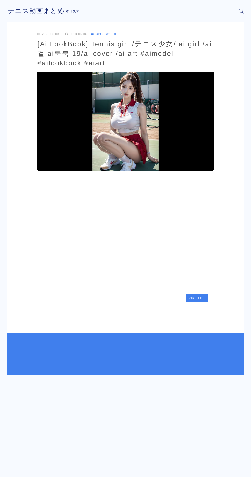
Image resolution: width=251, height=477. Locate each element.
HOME (12, 457)
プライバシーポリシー (47, 471)
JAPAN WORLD (105, 34)
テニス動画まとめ (38, 11)
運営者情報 (15, 471)
